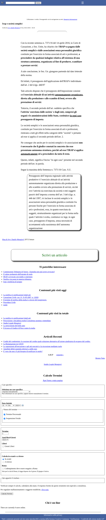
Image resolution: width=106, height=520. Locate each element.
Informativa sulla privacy (53, 515)
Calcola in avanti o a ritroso (12, 456)
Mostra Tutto (100, 358)
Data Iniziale (7, 403)
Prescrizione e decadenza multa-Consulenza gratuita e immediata (27, 321)
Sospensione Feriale (13, 418)
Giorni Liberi (9, 446)
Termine (5, 431)
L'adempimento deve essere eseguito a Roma (21, 468)
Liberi (4, 444)
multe (5, 305)
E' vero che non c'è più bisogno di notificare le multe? (22, 351)
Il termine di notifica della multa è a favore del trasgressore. (25, 300)
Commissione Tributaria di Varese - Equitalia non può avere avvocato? (29, 272)
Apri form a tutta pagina (53, 380)
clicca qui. (45, 490)
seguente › (60, 355)
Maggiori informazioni (70, 19)
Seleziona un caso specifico (12, 390)
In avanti (8, 459)
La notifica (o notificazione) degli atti (17, 295)
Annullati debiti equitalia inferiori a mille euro (20, 349)
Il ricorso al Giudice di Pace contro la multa (19, 328)
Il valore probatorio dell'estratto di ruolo (18, 274)
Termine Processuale (13, 414)
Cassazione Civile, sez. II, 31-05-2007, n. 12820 (20, 297)
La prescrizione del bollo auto (14, 326)
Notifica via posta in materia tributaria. (17, 279)
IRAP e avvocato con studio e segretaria (17, 277)
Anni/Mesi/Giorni (9, 438)
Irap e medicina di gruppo (12, 282)
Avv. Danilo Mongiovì (14, 28)
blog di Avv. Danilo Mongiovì (13, 239)
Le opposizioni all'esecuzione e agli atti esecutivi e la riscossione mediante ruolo (32, 346)
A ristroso (8, 462)
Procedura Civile (9, 302)
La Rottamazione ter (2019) (13, 344)
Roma (4, 466)
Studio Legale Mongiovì (12, 323)
